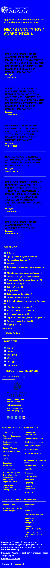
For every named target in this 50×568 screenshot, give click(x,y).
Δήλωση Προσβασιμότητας (33, 527)
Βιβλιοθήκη (8, 432)
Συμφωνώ (7, 564)
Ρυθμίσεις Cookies (10, 558)
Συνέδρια (29, 492)
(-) (4, 376)
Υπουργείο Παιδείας (11, 452)
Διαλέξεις (29, 469)
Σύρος (26, 22)
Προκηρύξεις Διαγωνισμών (30, 433)
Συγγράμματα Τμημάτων (9, 464)
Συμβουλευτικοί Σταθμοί (10, 443)
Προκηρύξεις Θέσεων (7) (18, 260)
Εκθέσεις (29, 473)
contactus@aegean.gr (16, 411)
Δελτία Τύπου (9, 505)
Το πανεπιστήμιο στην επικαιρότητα (12, 509)
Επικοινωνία (30, 511)
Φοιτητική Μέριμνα (33, 453)
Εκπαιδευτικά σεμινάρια (31, 478)
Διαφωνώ (19, 564)
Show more (7, 328)
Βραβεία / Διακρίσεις (34, 442)
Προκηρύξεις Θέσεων (34, 438)
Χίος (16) (11, 358)
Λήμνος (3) (12, 365)
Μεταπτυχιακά (31, 449)
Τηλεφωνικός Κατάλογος (30, 506)
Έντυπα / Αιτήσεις (10, 448)
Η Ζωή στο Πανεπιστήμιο (26, 19)
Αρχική (7, 19)
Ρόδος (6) (11, 362)
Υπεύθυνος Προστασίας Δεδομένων (30, 520)
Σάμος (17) (12, 355)
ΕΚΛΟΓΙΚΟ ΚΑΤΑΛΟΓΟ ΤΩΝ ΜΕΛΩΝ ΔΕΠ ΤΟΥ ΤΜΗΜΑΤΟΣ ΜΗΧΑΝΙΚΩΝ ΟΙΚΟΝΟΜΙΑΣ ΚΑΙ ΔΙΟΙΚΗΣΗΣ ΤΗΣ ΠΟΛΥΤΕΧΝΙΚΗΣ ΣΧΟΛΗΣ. (23, 161)
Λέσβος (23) (12, 351)
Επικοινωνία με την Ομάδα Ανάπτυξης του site (34, 534)
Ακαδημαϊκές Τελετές (34, 465)
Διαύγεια (7, 455)
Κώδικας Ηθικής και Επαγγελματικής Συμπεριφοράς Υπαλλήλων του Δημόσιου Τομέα (11, 477)
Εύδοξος (6, 459)
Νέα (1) (10, 263)
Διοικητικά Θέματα (33, 446)
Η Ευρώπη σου (9, 469)
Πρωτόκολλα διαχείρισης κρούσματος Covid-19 (12, 487)
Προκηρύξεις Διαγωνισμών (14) (22, 256)
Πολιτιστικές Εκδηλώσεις (30, 487)
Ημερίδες (29, 483)
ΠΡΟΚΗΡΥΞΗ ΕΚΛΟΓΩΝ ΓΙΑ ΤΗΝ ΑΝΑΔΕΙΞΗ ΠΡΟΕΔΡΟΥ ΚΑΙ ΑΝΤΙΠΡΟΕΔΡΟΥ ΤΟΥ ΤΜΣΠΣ (21, 225)
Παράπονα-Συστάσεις (34, 514)
